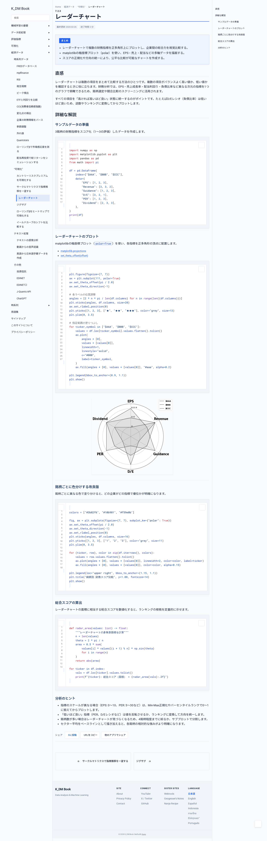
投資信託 (21, 271)
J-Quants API (24, 291)
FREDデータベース (27, 66)
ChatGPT (21, 298)
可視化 (14, 46)
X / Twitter (146, 798)
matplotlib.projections (75, 251)
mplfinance (23, 72)
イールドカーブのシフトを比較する (32, 224)
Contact (120, 803)
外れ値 (20, 133)
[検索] (30, 18)
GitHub (145, 803)
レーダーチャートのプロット (231, 28)
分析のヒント (224, 48)
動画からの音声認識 (27, 247)
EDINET (21, 278)
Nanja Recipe (171, 803)
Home (58, 7)
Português (193, 823)
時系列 (14, 305)
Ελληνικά (193, 818)
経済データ (17, 52)
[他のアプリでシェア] (114, 735)
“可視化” (18, 169)
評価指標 (16, 39)
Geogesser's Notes (174, 798)
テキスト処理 (21, 233)
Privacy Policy (123, 798)
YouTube (145, 793)
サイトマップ (18, 318)
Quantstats (23, 140)
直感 (217, 9)
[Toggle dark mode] (258, 823)
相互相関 (21, 86)
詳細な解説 (220, 15)
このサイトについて (22, 325)
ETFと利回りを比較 (27, 99)
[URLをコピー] (90, 735)
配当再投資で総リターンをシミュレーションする (32, 160)
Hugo (144, 834)
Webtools (169, 793)
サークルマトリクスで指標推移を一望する (32, 188)
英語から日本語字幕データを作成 (32, 255)
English (192, 798)
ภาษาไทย (192, 813)
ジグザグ (21, 204)
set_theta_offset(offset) (76, 255)
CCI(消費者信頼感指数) (29, 106)
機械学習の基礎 (19, 25)
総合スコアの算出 (226, 41)
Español (192, 803)
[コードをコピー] (61, 144)
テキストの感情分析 (27, 240)
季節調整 (21, 126)
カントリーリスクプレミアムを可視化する (32, 177)
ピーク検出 (23, 93)
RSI (18, 79)
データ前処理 (18, 32)
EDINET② (22, 285)
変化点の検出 (24, 113)
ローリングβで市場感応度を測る (33, 149)
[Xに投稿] (72, 735)
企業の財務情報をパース (30, 120)
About (119, 793)
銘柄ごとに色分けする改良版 (231, 35)
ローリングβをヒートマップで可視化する (33, 213)
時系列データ (21, 59)
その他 (17, 264)
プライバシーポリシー (23, 332)
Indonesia (193, 808)
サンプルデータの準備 (228, 22)
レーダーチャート (28, 198)
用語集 (14, 312)
